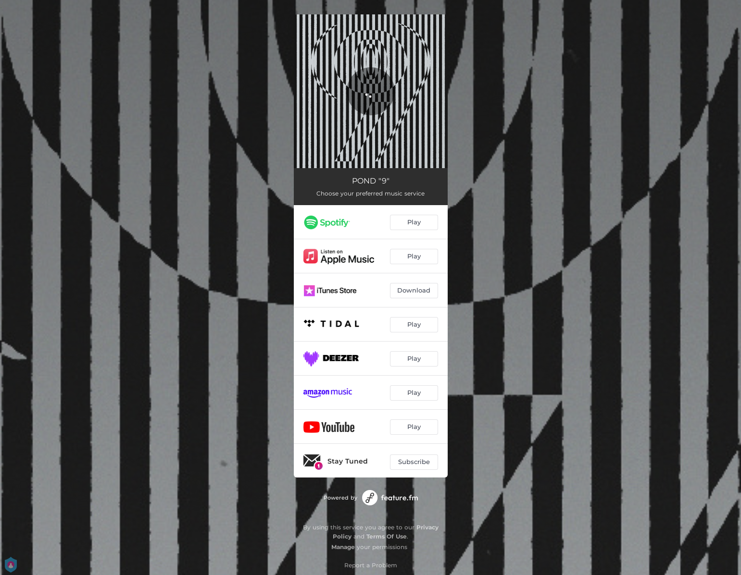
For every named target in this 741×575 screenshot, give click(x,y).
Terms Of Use (386, 536)
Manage (343, 547)
